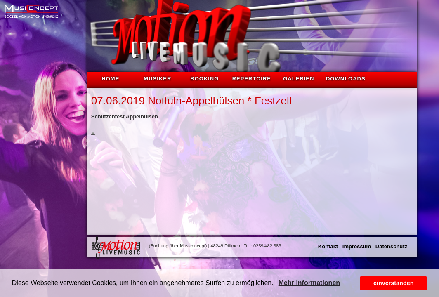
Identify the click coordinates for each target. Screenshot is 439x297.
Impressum (356, 246)
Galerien (298, 78)
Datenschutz (391, 246)
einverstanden (393, 283)
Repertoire (251, 78)
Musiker (157, 78)
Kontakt (328, 246)
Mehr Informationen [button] (309, 282)
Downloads (346, 78)
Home (110, 78)
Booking (204, 78)
